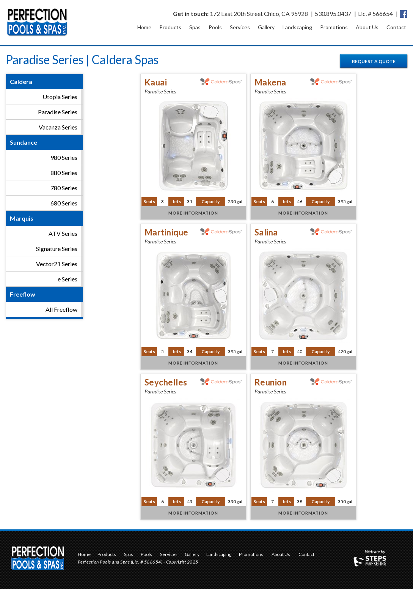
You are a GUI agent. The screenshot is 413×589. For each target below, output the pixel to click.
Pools (215, 27)
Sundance (23, 142)
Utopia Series (59, 96)
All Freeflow (61, 309)
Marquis (21, 218)
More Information (193, 212)
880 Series (63, 172)
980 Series (63, 157)
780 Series (63, 187)
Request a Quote (374, 61)
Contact (396, 27)
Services (240, 27)
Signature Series (56, 248)
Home (144, 27)
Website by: (375, 552)
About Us (367, 27)
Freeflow (22, 294)
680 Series (63, 203)
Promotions (334, 27)
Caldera (21, 81)
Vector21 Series (56, 263)
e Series (67, 279)
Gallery (266, 27)
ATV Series (63, 233)
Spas (195, 27)
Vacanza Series (58, 127)
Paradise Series (57, 111)
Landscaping (297, 27)
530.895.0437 (333, 13)
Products (170, 27)
